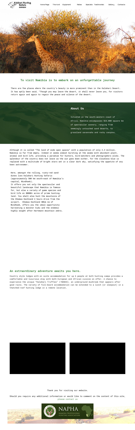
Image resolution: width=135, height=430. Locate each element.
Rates (79, 4)
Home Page (44, 4)
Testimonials (99, 4)
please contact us (68, 399)
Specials (89, 4)
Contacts (121, 4)
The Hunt (56, 4)
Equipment (66, 4)
